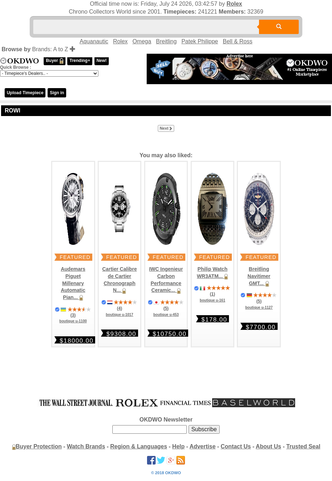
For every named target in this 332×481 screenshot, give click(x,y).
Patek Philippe (199, 41)
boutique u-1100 (73, 321)
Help (178, 446)
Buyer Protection (39, 446)
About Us (268, 446)
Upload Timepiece (25, 92)
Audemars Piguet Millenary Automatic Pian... (73, 283)
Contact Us (236, 446)
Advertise (203, 446)
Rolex (234, 4)
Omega (141, 41)
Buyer (54, 61)
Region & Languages (138, 446)
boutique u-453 (166, 315)
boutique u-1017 (119, 315)
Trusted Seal (303, 446)
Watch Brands (86, 446)
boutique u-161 (212, 300)
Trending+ (79, 60)
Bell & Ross (238, 41)
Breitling (166, 41)
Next (166, 128)
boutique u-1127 (259, 307)
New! (102, 60)
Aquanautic (94, 41)
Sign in (57, 92)
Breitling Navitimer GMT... (259, 276)
